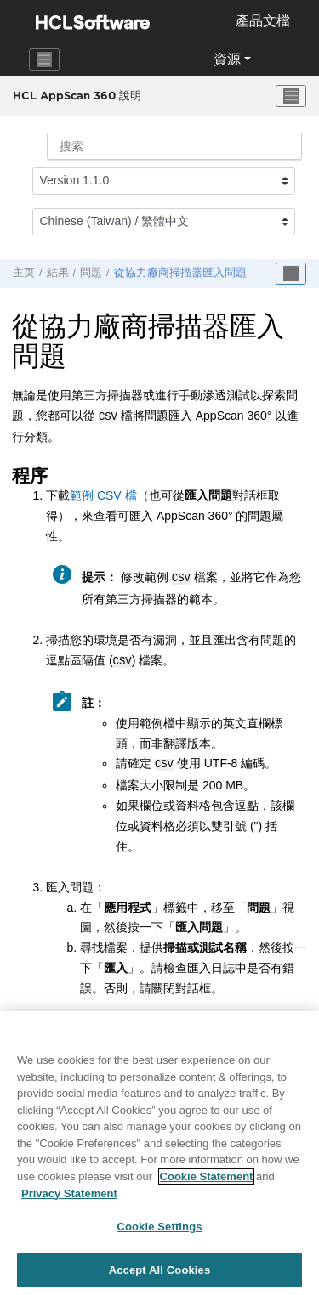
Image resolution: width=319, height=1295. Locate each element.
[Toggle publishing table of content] (291, 274)
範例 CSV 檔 (103, 493)
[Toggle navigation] (44, 59)
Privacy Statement (69, 1198)
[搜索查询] (174, 146)
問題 (91, 273)
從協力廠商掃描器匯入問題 (180, 273)
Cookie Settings (159, 1232)
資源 (227, 59)
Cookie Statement (206, 1182)
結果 (58, 273)
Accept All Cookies (160, 1276)
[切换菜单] (291, 96)
